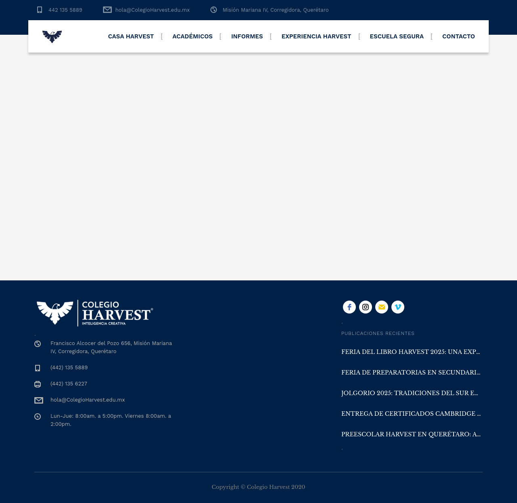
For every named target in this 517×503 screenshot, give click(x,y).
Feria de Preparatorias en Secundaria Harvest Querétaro (412, 372)
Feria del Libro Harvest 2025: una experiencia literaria (412, 352)
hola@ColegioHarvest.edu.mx (152, 10)
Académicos (192, 36)
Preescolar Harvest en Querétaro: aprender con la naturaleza (412, 434)
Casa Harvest (131, 36)
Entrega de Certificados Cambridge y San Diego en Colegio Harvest (412, 413)
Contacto (458, 36)
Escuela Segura (397, 36)
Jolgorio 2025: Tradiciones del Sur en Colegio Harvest (412, 393)
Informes (247, 36)
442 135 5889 (65, 10)
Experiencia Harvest (316, 36)
